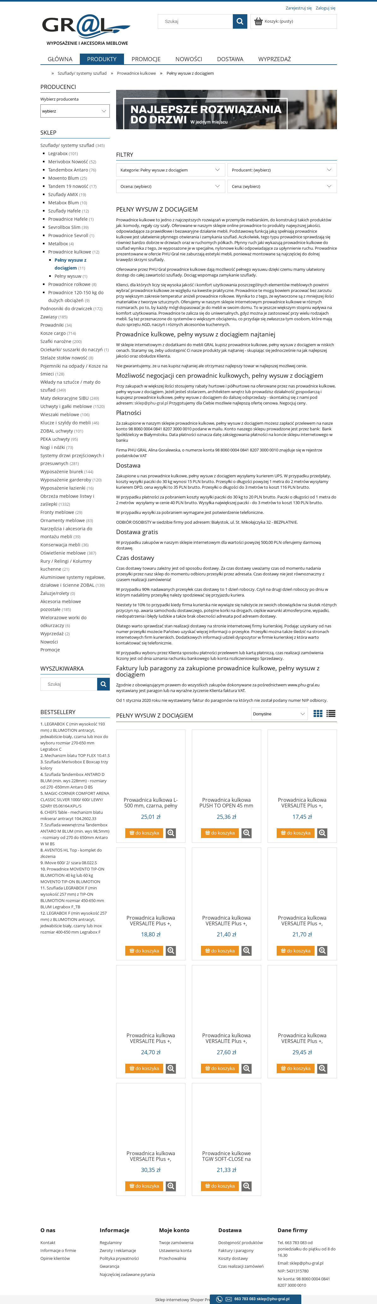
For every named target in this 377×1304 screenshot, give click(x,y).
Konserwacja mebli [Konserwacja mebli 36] (60, 545)
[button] (171, 833)
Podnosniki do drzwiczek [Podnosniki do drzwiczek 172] (66, 308)
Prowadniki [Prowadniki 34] (52, 325)
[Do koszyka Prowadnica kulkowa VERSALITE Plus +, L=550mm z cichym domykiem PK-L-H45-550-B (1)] (296, 1069)
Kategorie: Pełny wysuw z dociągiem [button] (154, 170)
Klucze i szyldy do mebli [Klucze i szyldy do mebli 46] (65, 423)
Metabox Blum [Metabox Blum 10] (63, 203)
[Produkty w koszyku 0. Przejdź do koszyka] (274, 21)
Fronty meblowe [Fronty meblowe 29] (57, 512)
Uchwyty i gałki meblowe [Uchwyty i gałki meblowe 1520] (66, 406)
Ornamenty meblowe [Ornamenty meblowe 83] (62, 520)
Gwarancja (109, 1266)
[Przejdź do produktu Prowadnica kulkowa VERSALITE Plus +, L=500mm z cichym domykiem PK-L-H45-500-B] (226, 1001)
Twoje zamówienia (176, 1242)
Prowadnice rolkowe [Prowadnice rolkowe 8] (69, 284)
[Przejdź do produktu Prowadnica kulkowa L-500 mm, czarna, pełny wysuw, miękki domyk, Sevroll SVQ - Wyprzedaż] (151, 765)
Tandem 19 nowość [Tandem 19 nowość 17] (68, 186)
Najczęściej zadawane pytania (127, 1274)
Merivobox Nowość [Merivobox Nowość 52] (68, 162)
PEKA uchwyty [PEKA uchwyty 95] (55, 439)
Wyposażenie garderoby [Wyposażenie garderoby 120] (65, 480)
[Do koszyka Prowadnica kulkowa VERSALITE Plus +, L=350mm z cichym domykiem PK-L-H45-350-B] (220, 951)
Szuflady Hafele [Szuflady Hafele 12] (64, 211)
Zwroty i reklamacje (118, 1250)
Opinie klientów (55, 1258)
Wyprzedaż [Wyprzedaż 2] (52, 634)
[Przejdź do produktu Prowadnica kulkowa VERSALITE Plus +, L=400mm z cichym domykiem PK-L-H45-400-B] (302, 883)
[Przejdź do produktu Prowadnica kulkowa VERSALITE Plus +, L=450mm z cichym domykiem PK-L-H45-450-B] (151, 1001)
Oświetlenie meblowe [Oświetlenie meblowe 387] (63, 553)
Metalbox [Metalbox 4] (58, 244)
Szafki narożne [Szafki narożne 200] (55, 341)
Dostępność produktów (240, 1242)
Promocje (50, 650)
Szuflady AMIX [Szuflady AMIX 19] (63, 194)
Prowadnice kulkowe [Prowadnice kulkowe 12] (69, 252)
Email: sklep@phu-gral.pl (300, 1263)
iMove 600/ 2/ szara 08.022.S (70, 862)
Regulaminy (111, 1242)
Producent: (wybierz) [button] (251, 170)
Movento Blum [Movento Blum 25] (63, 178)
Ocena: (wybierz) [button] (136, 186)
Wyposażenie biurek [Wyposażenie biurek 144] (61, 471)
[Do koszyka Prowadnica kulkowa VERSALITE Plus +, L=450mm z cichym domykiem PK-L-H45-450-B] (144, 1069)
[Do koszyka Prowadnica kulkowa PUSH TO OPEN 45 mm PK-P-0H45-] (220, 833)
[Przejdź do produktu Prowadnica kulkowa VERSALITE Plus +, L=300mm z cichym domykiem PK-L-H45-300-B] (151, 883)
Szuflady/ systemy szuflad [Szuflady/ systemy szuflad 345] (67, 145)
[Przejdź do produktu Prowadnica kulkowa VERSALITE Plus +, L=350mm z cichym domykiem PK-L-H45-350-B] (226, 883)
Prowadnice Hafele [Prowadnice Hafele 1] (68, 219)
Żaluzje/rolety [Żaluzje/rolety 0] (54, 593)
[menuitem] (60, 63)
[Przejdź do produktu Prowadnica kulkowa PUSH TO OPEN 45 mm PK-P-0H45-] (226, 765)
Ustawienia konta (175, 1250)
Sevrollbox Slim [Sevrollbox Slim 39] (64, 227)
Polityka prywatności (119, 1258)
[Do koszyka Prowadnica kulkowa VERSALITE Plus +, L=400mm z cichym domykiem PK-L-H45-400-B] (296, 951)
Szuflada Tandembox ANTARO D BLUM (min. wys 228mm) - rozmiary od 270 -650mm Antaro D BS (73, 780)
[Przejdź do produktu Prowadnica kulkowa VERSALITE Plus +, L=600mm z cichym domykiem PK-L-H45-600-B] (151, 1118)
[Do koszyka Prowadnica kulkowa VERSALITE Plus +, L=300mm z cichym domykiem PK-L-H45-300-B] (144, 951)
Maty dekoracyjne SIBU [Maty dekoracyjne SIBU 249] (64, 398)
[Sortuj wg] (279, 713)
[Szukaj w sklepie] (196, 21)
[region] (226, 109)
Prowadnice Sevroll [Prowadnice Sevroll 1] (68, 235)
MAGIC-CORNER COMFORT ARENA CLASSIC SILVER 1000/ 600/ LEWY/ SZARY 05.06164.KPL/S (74, 799)
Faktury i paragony (236, 1250)
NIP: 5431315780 (293, 1271)
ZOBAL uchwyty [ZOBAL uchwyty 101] (56, 431)
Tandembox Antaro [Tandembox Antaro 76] (68, 170)
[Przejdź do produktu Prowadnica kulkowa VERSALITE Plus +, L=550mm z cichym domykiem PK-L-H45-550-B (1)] (302, 1001)
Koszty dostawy (233, 1258)
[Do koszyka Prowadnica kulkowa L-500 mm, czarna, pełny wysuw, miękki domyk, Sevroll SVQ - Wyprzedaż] (144, 833)
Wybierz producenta (59, 99)
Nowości (49, 642)
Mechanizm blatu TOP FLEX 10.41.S (77, 755)
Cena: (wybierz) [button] (246, 186)
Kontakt (48, 1242)
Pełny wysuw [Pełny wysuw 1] (68, 276)
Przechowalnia (172, 1258)
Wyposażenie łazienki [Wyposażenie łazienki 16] (62, 488)
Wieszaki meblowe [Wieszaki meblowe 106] (59, 414)
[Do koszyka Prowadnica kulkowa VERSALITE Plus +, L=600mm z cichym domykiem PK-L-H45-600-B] (144, 1186)
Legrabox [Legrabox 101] (58, 153)
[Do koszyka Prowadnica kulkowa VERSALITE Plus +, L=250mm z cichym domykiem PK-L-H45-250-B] (296, 833)
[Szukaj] (240, 21)
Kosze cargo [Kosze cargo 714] (53, 333)
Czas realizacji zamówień (241, 1266)
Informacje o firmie (58, 1250)
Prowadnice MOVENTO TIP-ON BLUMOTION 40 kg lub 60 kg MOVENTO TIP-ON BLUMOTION (72, 875)
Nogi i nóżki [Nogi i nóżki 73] (52, 447)
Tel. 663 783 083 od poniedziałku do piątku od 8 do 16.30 (307, 1249)
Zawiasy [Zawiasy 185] (48, 317)
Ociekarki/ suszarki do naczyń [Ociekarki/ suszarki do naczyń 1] (71, 349)
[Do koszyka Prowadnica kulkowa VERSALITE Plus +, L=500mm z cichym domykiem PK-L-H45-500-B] (220, 1069)
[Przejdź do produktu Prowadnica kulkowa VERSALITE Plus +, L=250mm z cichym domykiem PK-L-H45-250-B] (302, 765)
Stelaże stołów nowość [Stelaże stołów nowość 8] (63, 358)
